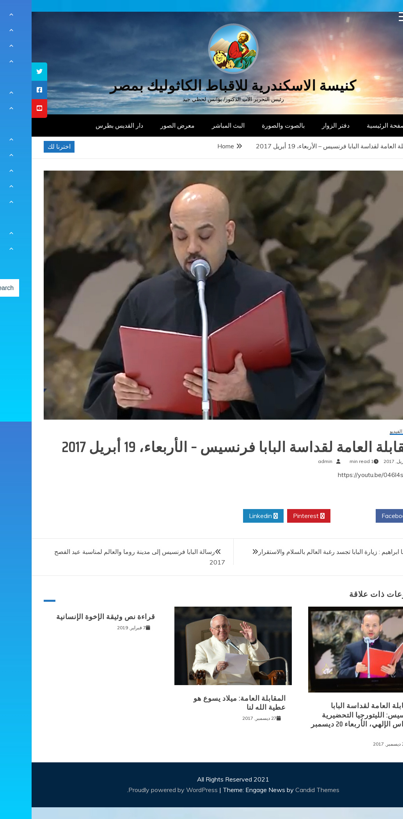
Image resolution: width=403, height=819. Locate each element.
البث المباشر (196, 125)
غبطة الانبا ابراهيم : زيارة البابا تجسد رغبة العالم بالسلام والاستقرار (311, 551)
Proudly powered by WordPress (142, 790)
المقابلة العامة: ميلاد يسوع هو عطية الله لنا (208, 703)
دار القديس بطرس (88, 125)
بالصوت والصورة (251, 125)
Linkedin (231, 516)
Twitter (321, 516)
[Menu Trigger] (372, 16)
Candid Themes (286, 790)
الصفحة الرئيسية (356, 125)
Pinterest (277, 516)
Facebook (366, 516)
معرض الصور (146, 125)
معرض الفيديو (371, 431)
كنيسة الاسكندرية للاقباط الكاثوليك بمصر (201, 86)
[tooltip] (8, 71)
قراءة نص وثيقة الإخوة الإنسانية (74, 616)
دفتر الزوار (304, 125)
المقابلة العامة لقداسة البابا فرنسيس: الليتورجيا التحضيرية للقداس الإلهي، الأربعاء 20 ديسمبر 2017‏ (332, 719)
